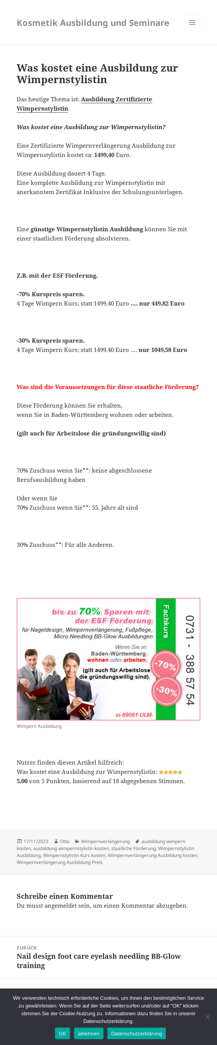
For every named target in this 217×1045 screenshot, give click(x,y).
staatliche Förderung (133, 848)
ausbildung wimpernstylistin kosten (71, 848)
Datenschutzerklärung (136, 1033)
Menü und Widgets (192, 30)
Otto (64, 841)
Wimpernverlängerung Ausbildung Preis (60, 862)
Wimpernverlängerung (105, 841)
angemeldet (61, 905)
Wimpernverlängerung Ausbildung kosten (152, 855)
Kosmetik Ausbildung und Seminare (93, 22)
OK (62, 1033)
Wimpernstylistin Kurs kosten (74, 855)
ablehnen (89, 1033)
